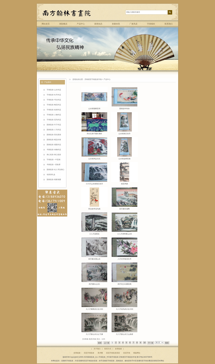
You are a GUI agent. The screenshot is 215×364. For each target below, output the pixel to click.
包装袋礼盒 (51, 175)
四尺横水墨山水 (94, 259)
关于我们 (97, 349)
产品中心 (81, 24)
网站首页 (46, 24)
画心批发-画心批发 (54, 155)
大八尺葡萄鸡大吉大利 (94, 309)
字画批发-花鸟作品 (54, 120)
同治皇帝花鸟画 (94, 209)
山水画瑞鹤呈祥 (94, 109)
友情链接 (118, 349)
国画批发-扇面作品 (54, 145)
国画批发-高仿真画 (54, 135)
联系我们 (169, 24)
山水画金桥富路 (124, 159)
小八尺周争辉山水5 (124, 234)
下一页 (150, 343)
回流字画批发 (89, 353)
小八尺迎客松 (94, 234)
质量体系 (116, 24)
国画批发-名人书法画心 (55, 170)
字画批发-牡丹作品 (54, 95)
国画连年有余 (124, 109)
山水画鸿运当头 (94, 159)
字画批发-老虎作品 (54, 110)
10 (144, 343)
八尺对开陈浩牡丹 (124, 259)
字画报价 (151, 24)
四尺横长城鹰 (124, 209)
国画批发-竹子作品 (54, 125)
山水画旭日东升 (124, 134)
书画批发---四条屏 (53, 165)
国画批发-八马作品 (54, 130)
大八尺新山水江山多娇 (124, 334)
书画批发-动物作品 (54, 150)
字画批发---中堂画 (53, 160)
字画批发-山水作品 (54, 90)
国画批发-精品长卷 (54, 140)
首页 (100, 343)
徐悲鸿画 (124, 184)
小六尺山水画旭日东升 (94, 184)
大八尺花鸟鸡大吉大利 (124, 309)
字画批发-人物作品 (54, 115)
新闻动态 (98, 24)
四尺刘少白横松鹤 (124, 284)
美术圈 (100, 353)
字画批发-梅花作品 (54, 105)
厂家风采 (133, 24)
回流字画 (126, 353)
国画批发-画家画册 (54, 180)
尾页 (167, 343)
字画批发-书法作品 (54, 100)
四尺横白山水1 (94, 284)
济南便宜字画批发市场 (93, 79)
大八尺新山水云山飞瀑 (94, 334)
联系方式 (107, 349)
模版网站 (136, 353)
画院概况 (63, 24)
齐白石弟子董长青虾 (94, 134)
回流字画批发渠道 (113, 353)
